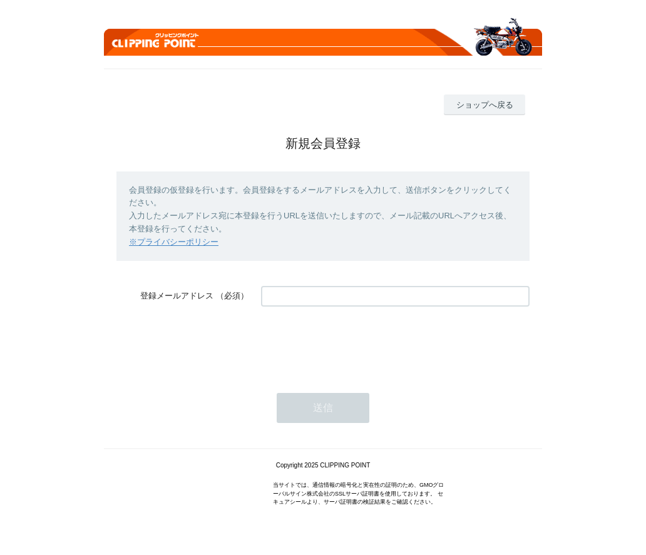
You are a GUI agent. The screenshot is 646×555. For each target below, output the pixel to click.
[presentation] (356, 343)
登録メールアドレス (176, 295)
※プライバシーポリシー (173, 242)
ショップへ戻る (484, 104)
